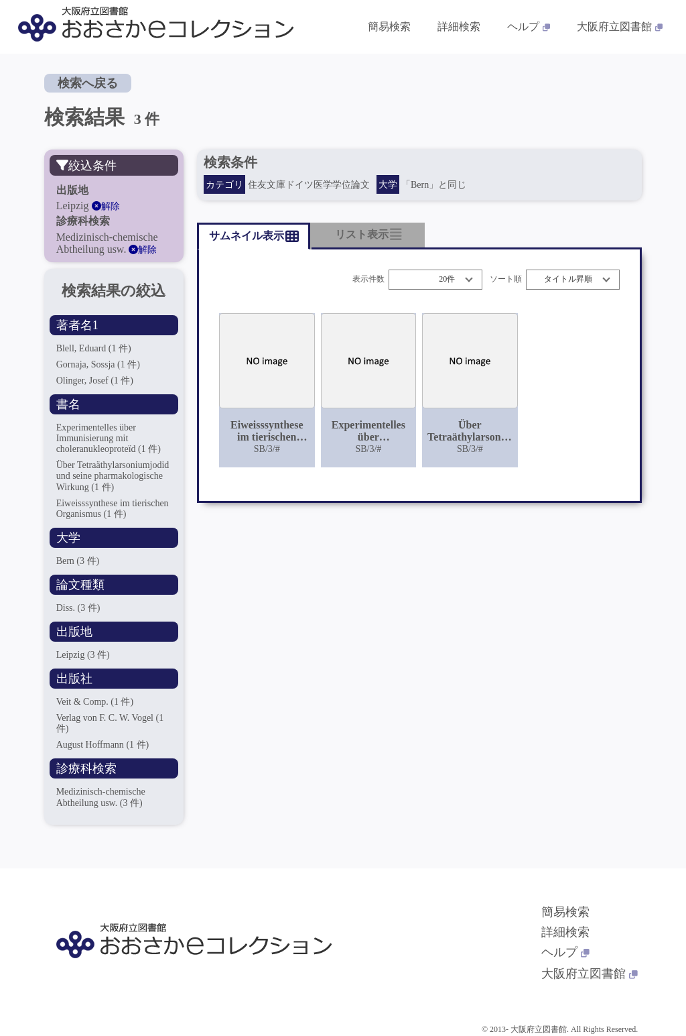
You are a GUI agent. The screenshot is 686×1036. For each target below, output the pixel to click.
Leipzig (83, 655)
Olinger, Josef (94, 381)
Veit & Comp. (95, 702)
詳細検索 (565, 932)
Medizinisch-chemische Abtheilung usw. (100, 797)
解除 (106, 206)
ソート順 (506, 279)
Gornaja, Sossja (98, 364)
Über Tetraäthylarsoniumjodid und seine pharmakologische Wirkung (112, 476)
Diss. (78, 608)
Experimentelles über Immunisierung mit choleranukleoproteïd (108, 438)
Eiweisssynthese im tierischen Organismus (112, 508)
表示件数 (368, 279)
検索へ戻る (88, 83)
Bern (78, 561)
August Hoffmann (102, 745)
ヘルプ (565, 952)
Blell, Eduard (93, 348)
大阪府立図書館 (589, 973)
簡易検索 (565, 912)
